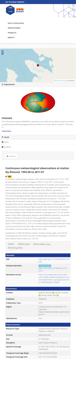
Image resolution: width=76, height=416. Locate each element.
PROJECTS (12, 32)
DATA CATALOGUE (16, 23)
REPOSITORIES (14, 28)
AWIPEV (11, 244)
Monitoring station (15, 248)
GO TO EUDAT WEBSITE (15, 2)
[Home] (3, 45)
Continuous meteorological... (32, 45)
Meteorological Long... (42, 244)
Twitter (5, 142)
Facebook (6, 147)
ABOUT (11, 37)
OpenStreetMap (61, 81)
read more (6, 131)
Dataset (10, 45)
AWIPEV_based (24, 244)
